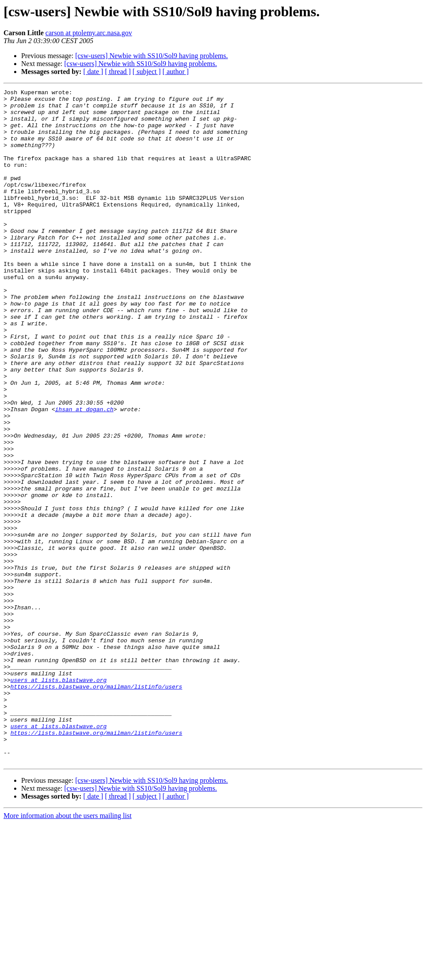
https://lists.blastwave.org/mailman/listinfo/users (96, 807)
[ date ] (93, 71)
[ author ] (176, 71)
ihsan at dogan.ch (84, 474)
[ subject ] (147, 71)
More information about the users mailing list (68, 950)
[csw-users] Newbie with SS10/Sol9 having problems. (151, 55)
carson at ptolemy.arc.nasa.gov (88, 33)
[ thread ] (118, 71)
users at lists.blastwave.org (59, 799)
